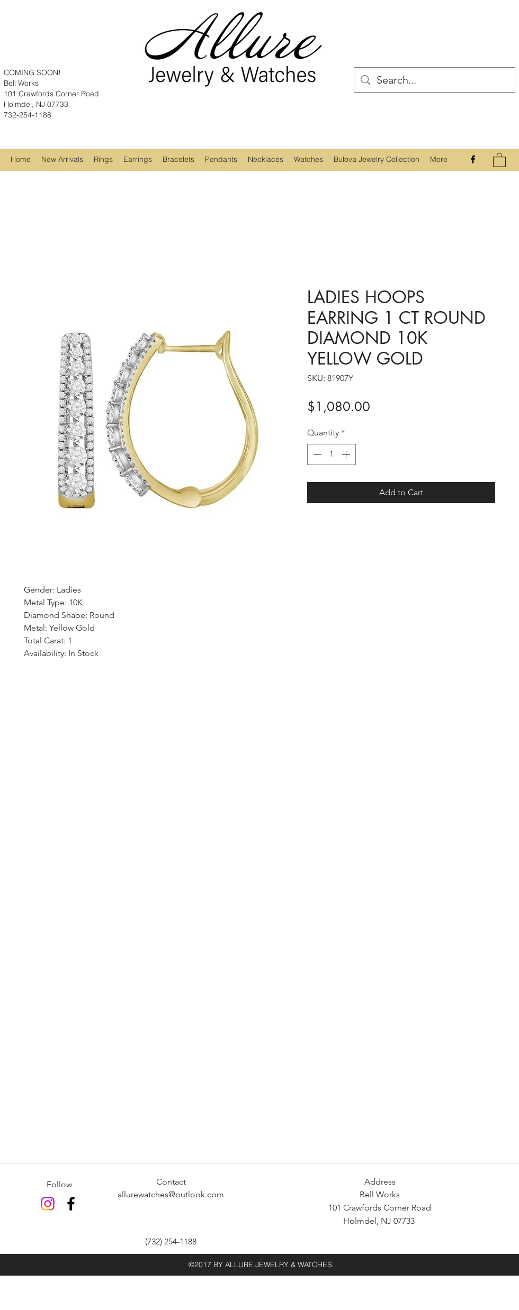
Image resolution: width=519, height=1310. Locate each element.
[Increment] (346, 454)
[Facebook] (473, 159)
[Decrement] (316, 454)
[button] (103, 159)
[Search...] (435, 80)
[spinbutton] (331, 454)
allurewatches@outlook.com (171, 1194)
